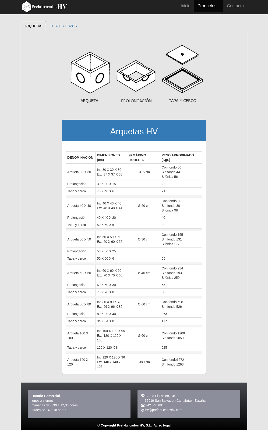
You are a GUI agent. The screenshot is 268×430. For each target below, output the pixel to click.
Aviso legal (161, 425)
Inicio (185, 6)
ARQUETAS (33, 26)
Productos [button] (208, 6)
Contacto (235, 6)
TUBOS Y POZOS (63, 26)
